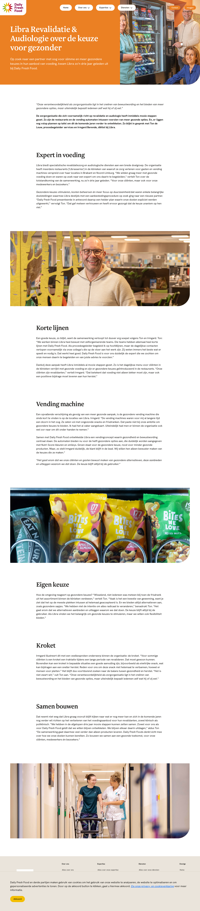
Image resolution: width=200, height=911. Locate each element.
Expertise (105, 7)
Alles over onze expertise (108, 870)
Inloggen (190, 7)
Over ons (84, 7)
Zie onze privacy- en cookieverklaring (152, 886)
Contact (175, 7)
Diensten (126, 7)
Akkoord (18, 899)
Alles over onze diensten (149, 870)
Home (65, 7)
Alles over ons (68, 870)
